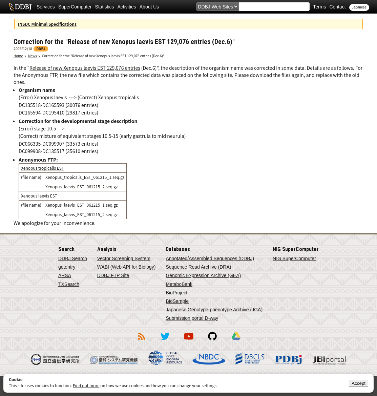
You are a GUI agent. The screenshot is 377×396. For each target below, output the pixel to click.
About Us (149, 6)
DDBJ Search (72, 258)
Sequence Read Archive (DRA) (198, 267)
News (32, 55)
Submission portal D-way (192, 318)
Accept (358, 383)
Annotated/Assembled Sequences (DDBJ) (210, 258)
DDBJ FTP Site (113, 275)
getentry (67, 267)
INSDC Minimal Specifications (47, 24)
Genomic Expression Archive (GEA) (203, 275)
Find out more (86, 385)
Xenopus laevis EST (39, 196)
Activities (127, 6)
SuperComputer (75, 6)
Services (46, 6)
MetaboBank (179, 284)
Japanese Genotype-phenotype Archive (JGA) (214, 309)
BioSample (177, 301)
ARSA (64, 275)
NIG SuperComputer (294, 258)
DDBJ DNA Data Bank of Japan (20, 7)
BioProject (176, 292)
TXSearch (68, 284)
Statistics (104, 6)
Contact (337, 6)
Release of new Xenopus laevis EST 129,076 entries (84, 67)
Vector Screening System (123, 258)
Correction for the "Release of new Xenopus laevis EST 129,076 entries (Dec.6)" (103, 55)
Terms (319, 6)
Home (18, 55)
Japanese (359, 7)
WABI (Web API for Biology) (126, 267)
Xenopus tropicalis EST (42, 168)
